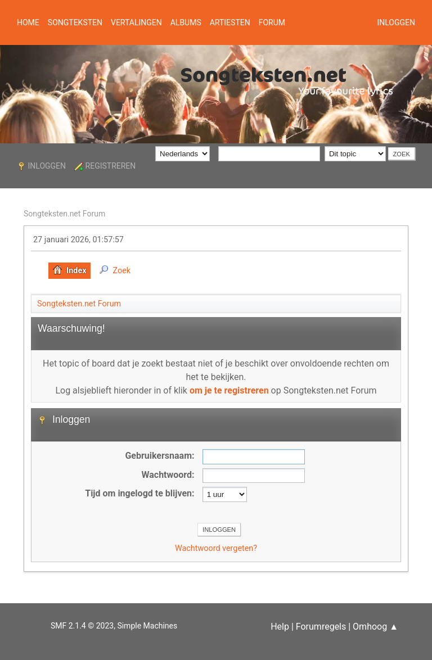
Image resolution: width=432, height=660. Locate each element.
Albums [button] (185, 22)
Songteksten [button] (75, 22)
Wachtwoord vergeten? (216, 548)
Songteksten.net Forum (64, 213)
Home (28, 22)
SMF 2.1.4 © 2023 (82, 625)
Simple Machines (147, 625)
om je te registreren (229, 390)
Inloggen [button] (396, 22)
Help (280, 626)
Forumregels (321, 626)
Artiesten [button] (230, 22)
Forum (272, 22)
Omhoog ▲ (375, 626)
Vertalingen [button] (136, 22)
